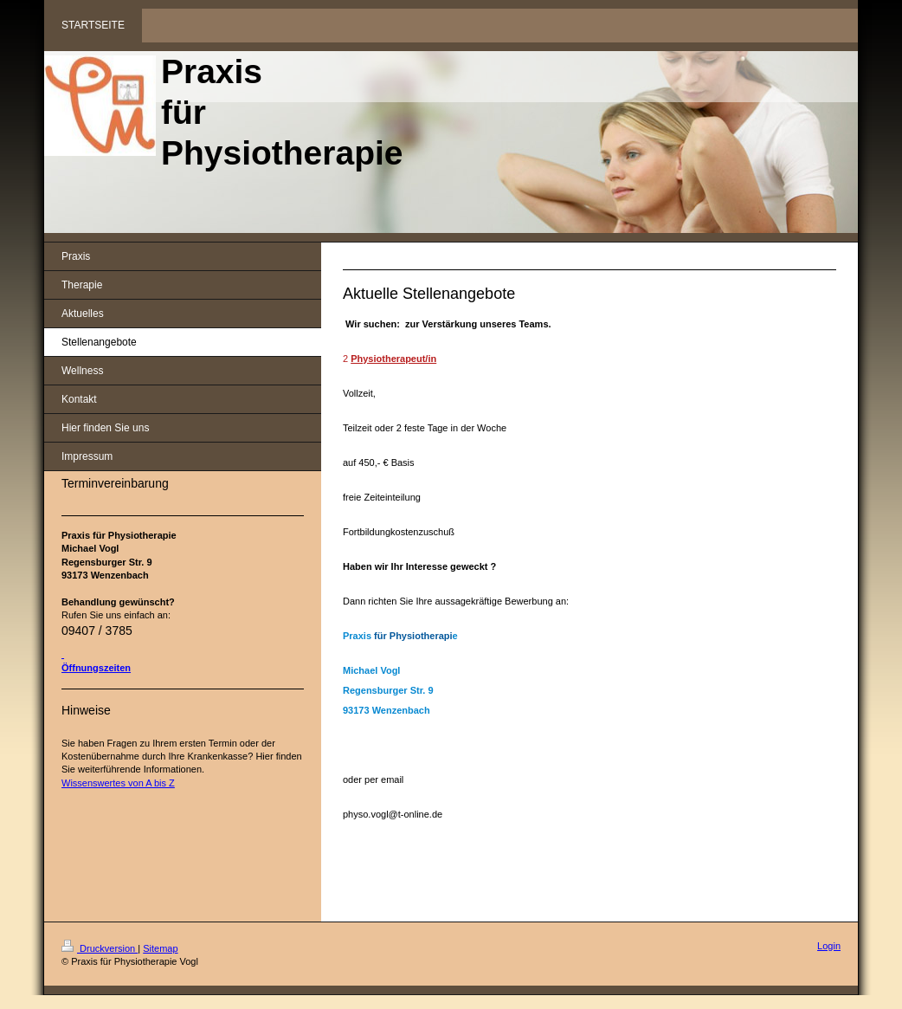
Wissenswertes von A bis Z (118, 783)
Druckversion (99, 948)
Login (829, 946)
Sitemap (160, 948)
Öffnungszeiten (96, 668)
